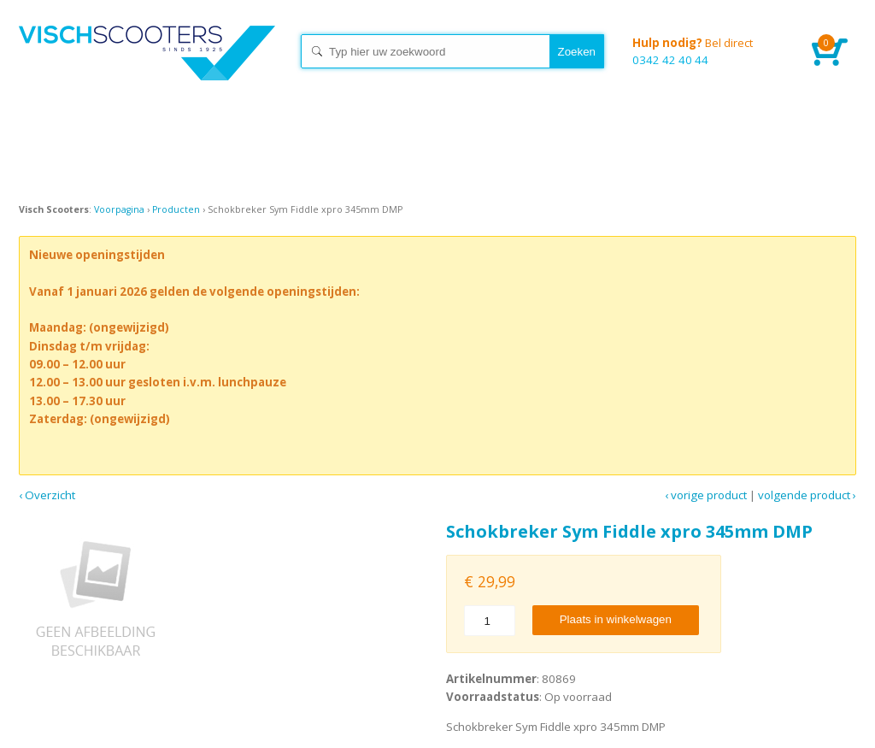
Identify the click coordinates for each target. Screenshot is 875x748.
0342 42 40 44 (709, 51)
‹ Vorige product (706, 495)
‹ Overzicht (47, 495)
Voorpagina (119, 209)
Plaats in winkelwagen (616, 619)
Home (147, 68)
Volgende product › (807, 495)
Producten (176, 209)
